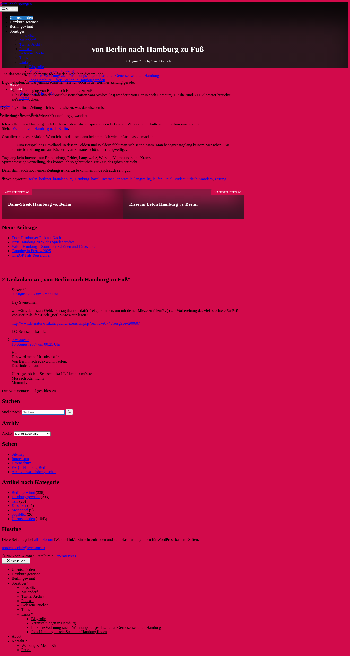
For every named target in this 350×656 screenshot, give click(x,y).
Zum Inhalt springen (16, 4)
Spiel (168, 179)
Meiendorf (27, 40)
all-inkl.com (43, 539)
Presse (24, 98)
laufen (157, 179)
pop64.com (9, 106)
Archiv (7, 433)
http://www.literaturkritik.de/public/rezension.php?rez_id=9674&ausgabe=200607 (76, 323)
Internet (108, 179)
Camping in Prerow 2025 (31, 251)
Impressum (20, 459)
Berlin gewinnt (21, 26)
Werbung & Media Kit (36, 93)
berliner (45, 179)
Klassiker (19, 506)
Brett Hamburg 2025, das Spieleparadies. (44, 242)
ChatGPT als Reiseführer (31, 255)
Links (25, 62)
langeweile (124, 179)
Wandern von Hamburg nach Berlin (40, 128)
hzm (15, 501)
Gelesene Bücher (32, 53)
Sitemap (18, 454)
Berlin (32, 179)
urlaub (192, 179)
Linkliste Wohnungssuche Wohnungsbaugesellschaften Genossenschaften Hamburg (94, 75)
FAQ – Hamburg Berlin (30, 467)
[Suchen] (69, 412)
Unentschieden (21, 18)
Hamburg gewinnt (24, 22)
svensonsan (20, 340)
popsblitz (26, 36)
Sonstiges (19, 31)
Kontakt (18, 89)
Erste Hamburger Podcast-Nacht (37, 238)
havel (95, 179)
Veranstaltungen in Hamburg (51, 71)
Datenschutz (21, 463)
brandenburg (63, 179)
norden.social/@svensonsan (23, 548)
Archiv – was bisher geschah (34, 472)
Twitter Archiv (30, 44)
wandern (206, 179)
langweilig (142, 179)
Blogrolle (36, 67)
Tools (23, 57)
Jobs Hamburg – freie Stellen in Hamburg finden (67, 80)
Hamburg (82, 179)
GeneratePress (65, 556)
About (14, 84)
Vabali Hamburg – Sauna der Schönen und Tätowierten (54, 246)
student (179, 179)
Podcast (25, 49)
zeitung (220, 179)
